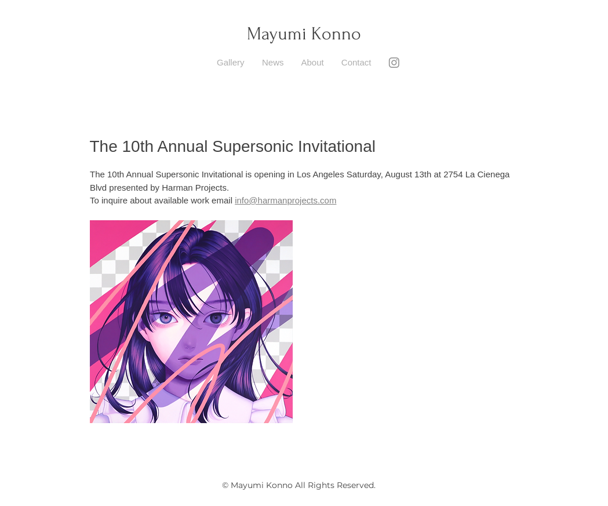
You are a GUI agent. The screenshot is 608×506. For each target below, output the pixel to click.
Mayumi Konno (304, 34)
